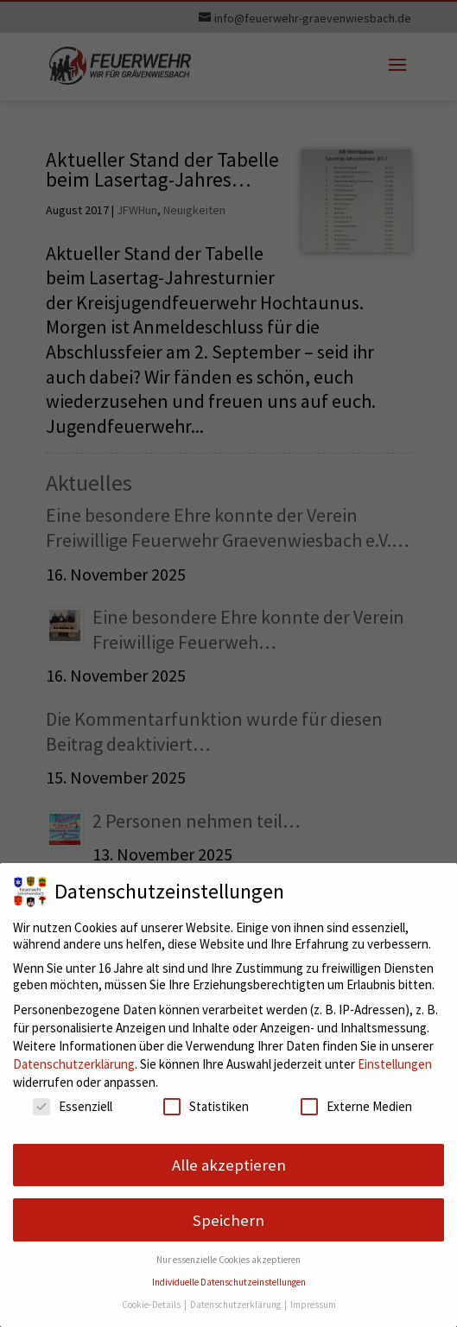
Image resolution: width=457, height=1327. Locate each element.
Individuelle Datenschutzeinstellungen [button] (229, 1282)
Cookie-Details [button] (152, 1304)
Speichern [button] (228, 1220)
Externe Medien (356, 1106)
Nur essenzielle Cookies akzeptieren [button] (228, 1260)
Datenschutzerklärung (74, 1064)
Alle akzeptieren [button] (229, 1165)
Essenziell (72, 1106)
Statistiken (206, 1106)
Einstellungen (395, 1064)
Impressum (313, 1304)
